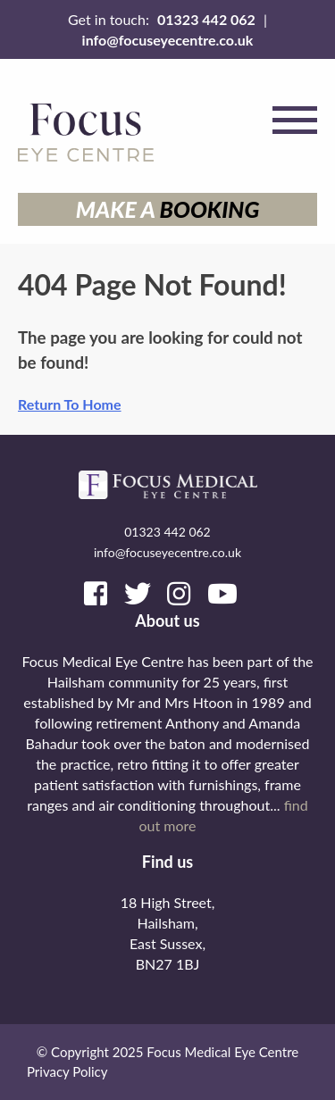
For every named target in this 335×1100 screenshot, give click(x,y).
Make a (168, 209)
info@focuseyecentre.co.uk (168, 39)
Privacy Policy (67, 1071)
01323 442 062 (206, 19)
